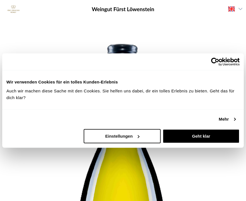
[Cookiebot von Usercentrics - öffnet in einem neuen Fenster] (215, 62)
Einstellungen (122, 136)
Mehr (224, 119)
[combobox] (230, 9)
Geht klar (201, 136)
